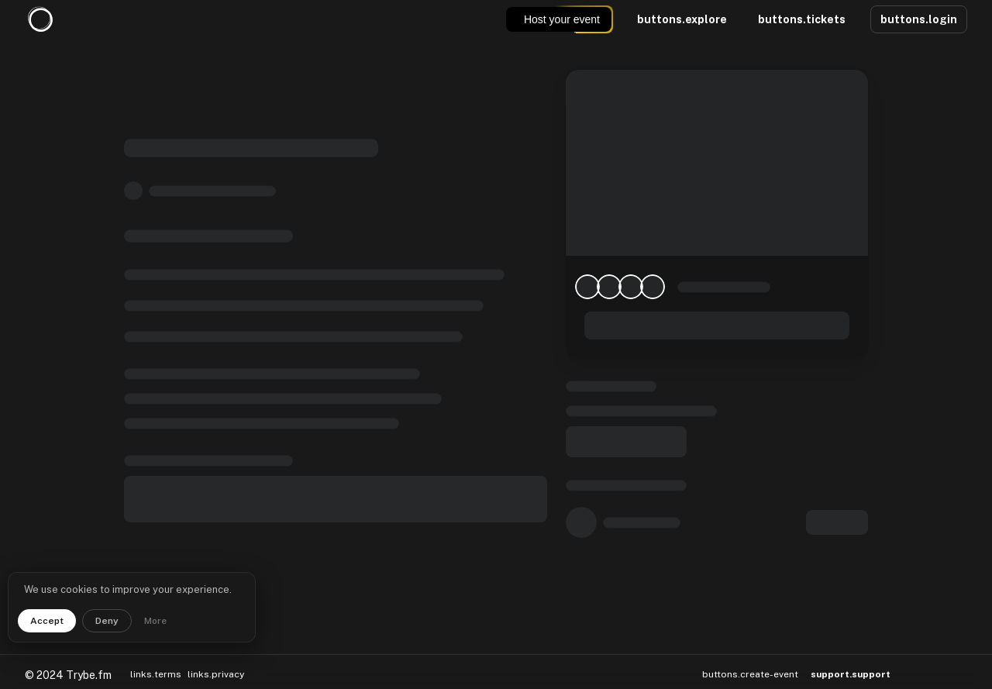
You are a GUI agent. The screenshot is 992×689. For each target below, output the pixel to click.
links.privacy (216, 667)
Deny (107, 621)
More (155, 620)
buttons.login (918, 19)
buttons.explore (682, 19)
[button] (916, 667)
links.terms (155, 667)
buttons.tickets (802, 19)
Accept (47, 620)
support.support (850, 667)
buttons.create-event (750, 667)
